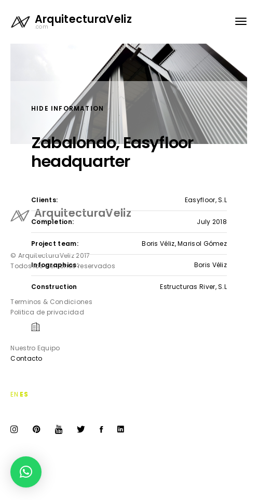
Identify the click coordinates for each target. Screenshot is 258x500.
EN (14, 394)
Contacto (26, 358)
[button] (26, 472)
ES (24, 394)
